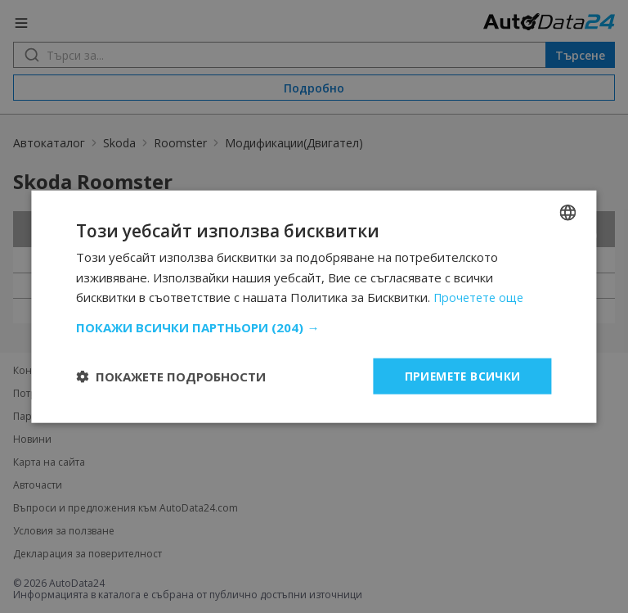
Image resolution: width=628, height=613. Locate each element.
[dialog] (314, 306)
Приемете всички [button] (461, 375)
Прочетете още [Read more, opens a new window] (481, 297)
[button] (313, 326)
